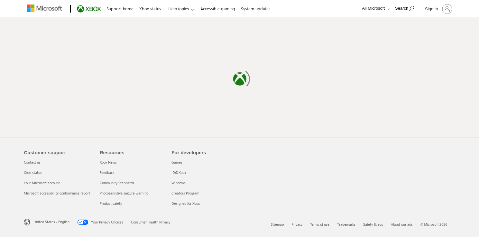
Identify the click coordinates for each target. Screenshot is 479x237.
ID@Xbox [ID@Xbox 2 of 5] (178, 172)
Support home (120, 8)
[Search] (404, 8)
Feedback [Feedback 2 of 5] (107, 172)
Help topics (178, 8)
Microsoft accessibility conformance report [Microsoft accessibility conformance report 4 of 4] (57, 193)
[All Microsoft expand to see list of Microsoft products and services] (374, 8)
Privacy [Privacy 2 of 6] (296, 224)
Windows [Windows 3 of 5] (178, 182)
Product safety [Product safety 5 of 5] (111, 203)
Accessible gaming (217, 8)
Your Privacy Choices (100, 222)
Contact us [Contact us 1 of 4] (32, 162)
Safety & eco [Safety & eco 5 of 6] (373, 224)
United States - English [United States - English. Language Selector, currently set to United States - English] (51, 221)
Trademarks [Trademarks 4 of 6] (346, 224)
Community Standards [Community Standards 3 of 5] (117, 182)
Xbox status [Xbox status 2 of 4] (33, 172)
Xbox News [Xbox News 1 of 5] (108, 162)
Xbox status (150, 8)
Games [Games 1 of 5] (176, 162)
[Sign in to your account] (438, 8)
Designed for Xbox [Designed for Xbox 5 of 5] (185, 203)
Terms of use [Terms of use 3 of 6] (319, 224)
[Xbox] (88, 9)
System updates (256, 8)
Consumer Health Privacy (150, 222)
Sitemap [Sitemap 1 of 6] (277, 224)
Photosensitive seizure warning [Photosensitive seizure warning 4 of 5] (124, 193)
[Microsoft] (46, 9)
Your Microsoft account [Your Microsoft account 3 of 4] (42, 182)
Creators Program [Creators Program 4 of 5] (185, 193)
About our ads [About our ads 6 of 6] (402, 224)
